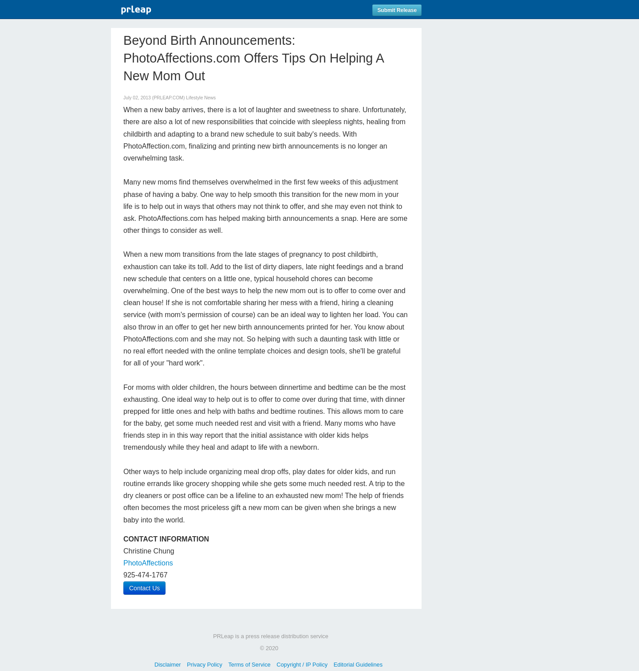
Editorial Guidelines (358, 664)
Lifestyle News (201, 97)
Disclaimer (167, 664)
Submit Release (397, 10)
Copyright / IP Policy (301, 664)
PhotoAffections (148, 563)
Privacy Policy (204, 664)
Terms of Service (249, 664)
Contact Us (144, 588)
